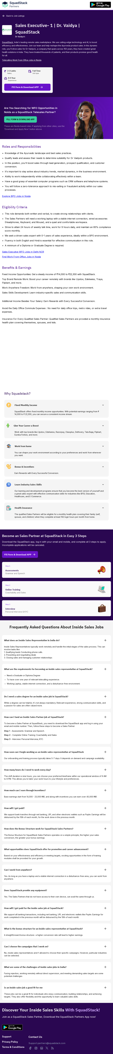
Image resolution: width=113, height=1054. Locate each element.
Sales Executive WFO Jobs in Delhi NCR (23, 251)
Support (6, 1036)
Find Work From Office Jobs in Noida (21, 256)
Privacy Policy (10, 1041)
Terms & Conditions (13, 1047)
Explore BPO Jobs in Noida (16, 196)
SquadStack (7, 42)
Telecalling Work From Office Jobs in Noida (21, 60)
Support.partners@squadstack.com (46, 1043)
